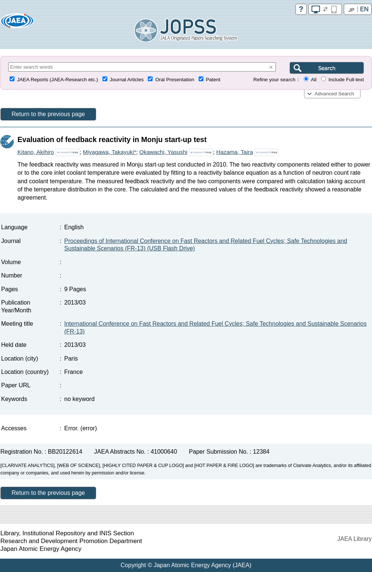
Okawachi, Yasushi (163, 152)
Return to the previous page (48, 114)
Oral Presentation (174, 79)
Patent (213, 79)
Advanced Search (334, 93)
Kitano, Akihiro (35, 152)
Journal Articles (127, 79)
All (313, 79)
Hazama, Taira (234, 152)
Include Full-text (346, 79)
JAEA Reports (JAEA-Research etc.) (57, 79)
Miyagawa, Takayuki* (109, 152)
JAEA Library (354, 539)
